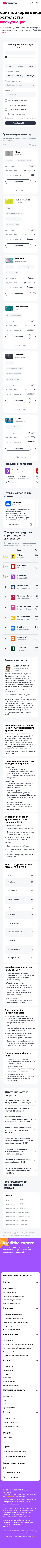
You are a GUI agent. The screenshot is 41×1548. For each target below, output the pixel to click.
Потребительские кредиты (12, 1314)
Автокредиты (8, 1340)
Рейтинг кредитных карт (12, 1300)
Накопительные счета (11, 1422)
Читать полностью (12, 524)
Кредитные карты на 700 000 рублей (16, 1208)
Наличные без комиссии (15, 114)
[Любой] (10, 76)
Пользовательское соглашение (14, 1456)
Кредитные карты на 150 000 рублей (16, 1200)
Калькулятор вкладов (11, 1426)
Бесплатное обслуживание (16, 100)
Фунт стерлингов (9, 1408)
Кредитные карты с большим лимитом (17, 1216)
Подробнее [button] (18, 182)
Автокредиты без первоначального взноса (18, 1344)
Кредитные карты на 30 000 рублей (16, 1220)
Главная (6, 1233)
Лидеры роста (8, 1378)
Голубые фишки (8, 1370)
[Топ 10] (20, 66)
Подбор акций (8, 1366)
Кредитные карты (28, 1233)
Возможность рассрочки (15, 105)
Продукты (15, 1233)
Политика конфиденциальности (14, 1452)
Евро (5, 1400)
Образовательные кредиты (13, 1318)
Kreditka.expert (10, 1496)
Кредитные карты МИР (11, 1304)
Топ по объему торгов (11, 1385)
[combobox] (20, 85)
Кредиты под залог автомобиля (14, 1326)
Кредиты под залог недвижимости (15, 1322)
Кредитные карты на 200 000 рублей (16, 1204)
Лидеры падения (9, 1382)
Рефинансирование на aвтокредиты (16, 1355)
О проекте (6, 1447)
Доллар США (7, 1396)
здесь (34, 1536)
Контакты (6, 1442)
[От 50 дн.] (20, 76)
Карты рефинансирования (16, 109)
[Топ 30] (31, 66)
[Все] (10, 66)
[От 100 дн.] (31, 76)
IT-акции (6, 1374)
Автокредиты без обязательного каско (17, 1348)
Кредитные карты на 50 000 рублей (16, 1224)
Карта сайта (7, 1437)
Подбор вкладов (9, 1418)
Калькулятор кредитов (11, 1329)
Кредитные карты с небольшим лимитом (18, 1212)
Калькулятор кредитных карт (13, 1296)
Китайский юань (9, 1404)
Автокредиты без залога (12, 1352)
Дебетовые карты (9, 1292)
